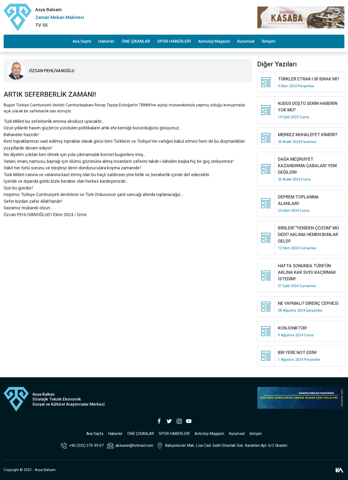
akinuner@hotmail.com (130, 446)
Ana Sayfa (81, 41)
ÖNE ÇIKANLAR (136, 41)
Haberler (106, 41)
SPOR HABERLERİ (174, 41)
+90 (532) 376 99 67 (82, 446)
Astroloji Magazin (214, 41)
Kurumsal (245, 41)
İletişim (269, 41)
